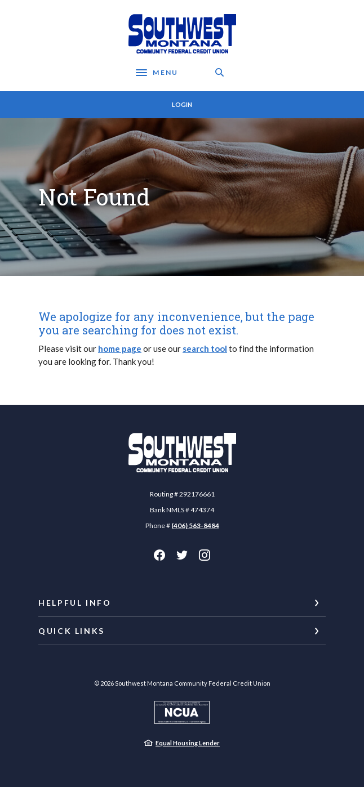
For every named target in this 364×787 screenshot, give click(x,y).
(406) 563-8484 (195, 525)
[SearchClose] (220, 72)
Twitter (182, 555)
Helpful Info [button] (75, 602)
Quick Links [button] (71, 631)
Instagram (204, 555)
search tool (205, 348)
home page (119, 348)
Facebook (159, 555)
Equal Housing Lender (188, 742)
